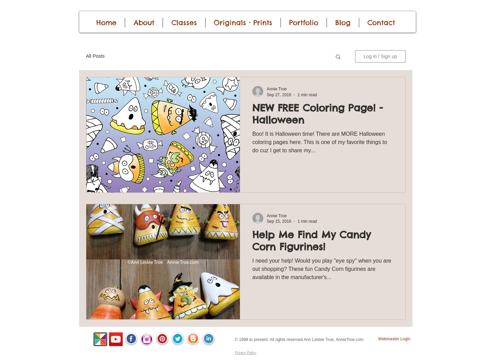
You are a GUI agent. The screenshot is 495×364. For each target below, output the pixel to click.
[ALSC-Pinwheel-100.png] (100, 339)
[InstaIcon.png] (147, 339)
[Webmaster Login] (394, 339)
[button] (338, 57)
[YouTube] (116, 339)
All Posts (95, 56)
